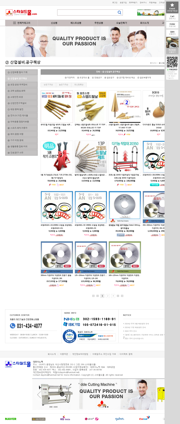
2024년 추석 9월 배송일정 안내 (137, 323)
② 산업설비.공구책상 (111, 71)
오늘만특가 (121, 22)
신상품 (54, 22)
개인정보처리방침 (80, 354)
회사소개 (144, 22)
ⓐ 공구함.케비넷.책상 (127, 77)
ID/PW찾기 (133, 3)
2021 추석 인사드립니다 (134, 338)
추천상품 (98, 22)
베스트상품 (75, 22)
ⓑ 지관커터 (70, 77)
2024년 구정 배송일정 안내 (135, 327)
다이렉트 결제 (126, 354)
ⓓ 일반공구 (110, 77)
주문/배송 (153, 3)
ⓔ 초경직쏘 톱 (84, 77)
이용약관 (64, 354)
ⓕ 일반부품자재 (145, 77)
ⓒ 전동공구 (98, 77)
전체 (98, 71)
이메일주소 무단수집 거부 (104, 354)
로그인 (114, 3)
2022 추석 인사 (131, 331)
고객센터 (162, 3)
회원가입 (123, 3)
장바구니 (143, 3)
